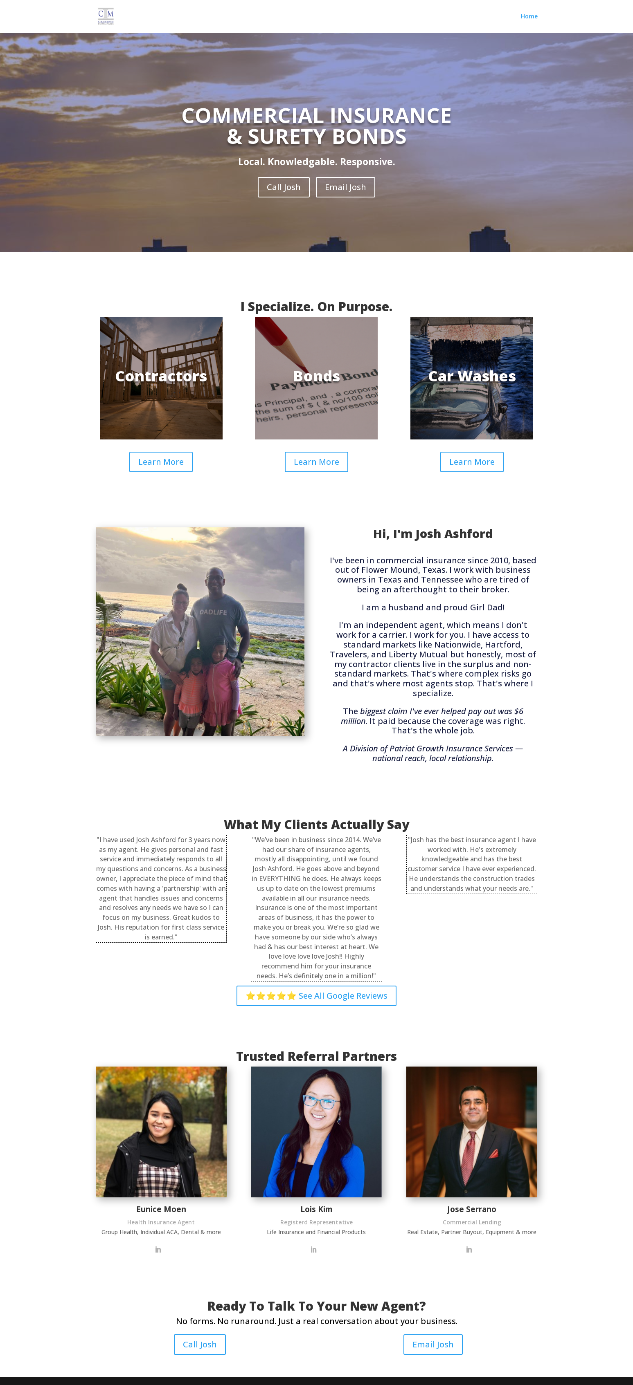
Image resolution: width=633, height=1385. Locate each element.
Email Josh (345, 187)
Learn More (161, 461)
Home (529, 16)
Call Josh (284, 187)
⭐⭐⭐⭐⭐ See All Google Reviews (316, 995)
